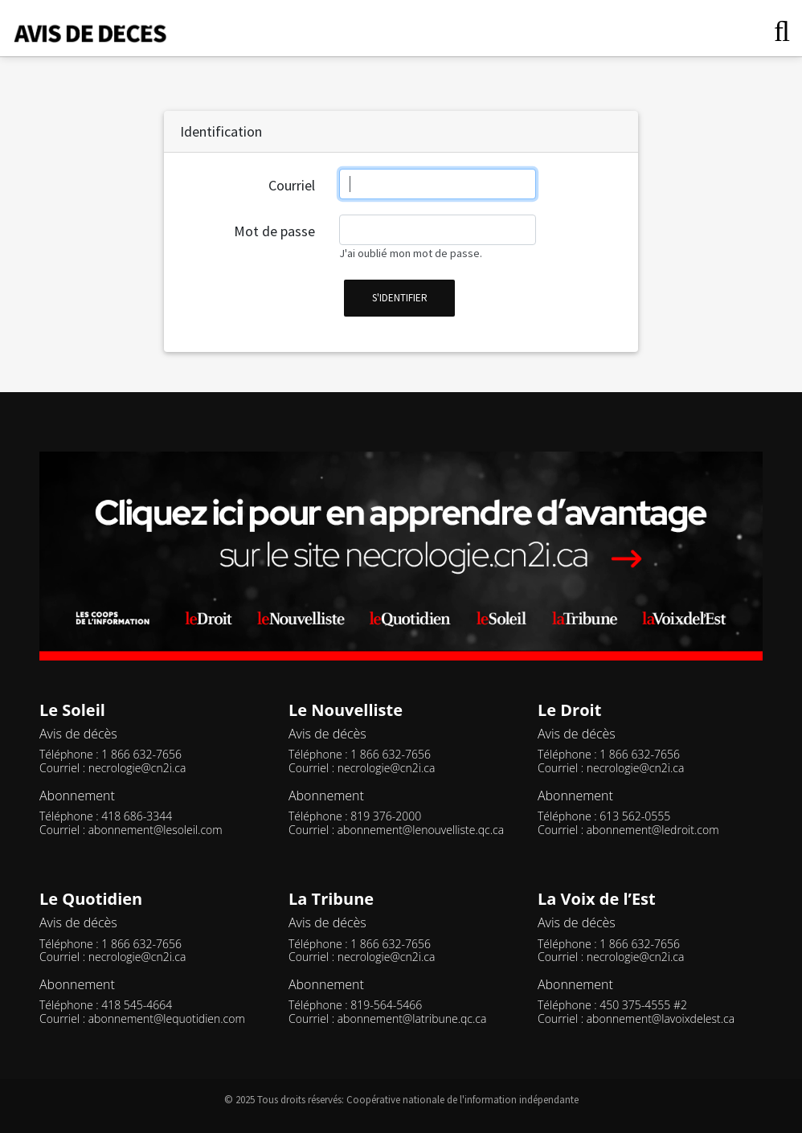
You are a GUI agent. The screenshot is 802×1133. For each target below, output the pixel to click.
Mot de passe (274, 231)
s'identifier (400, 298)
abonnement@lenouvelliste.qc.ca (421, 829)
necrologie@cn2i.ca (137, 767)
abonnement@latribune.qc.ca (412, 1018)
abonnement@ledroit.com (653, 829)
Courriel (291, 185)
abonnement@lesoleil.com (155, 829)
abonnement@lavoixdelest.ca (660, 1018)
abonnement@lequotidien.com (166, 1018)
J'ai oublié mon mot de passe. (410, 253)
